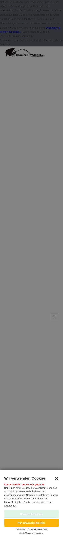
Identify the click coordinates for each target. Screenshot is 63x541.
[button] (31, 523)
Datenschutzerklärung (38, 529)
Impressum (20, 529)
